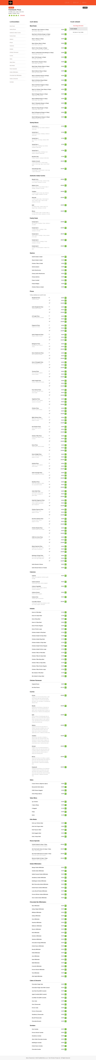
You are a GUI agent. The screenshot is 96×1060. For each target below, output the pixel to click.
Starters (11, 39)
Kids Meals (12, 65)
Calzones (12, 45)
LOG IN (67, 3)
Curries (11, 55)
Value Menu (12, 62)
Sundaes (12, 82)
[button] (65, 30)
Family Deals (13, 36)
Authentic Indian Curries (15, 32)
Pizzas (11, 42)
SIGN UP (76, 3)
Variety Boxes (13, 29)
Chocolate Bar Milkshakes (16, 75)
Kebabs (11, 49)
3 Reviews (22, 15)
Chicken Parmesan (14, 52)
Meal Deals (12, 26)
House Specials (13, 68)
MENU (84, 3)
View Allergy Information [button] (78, 25)
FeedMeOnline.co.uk (43, 1058)
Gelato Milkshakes (14, 72)
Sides (11, 59)
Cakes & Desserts (14, 78)
